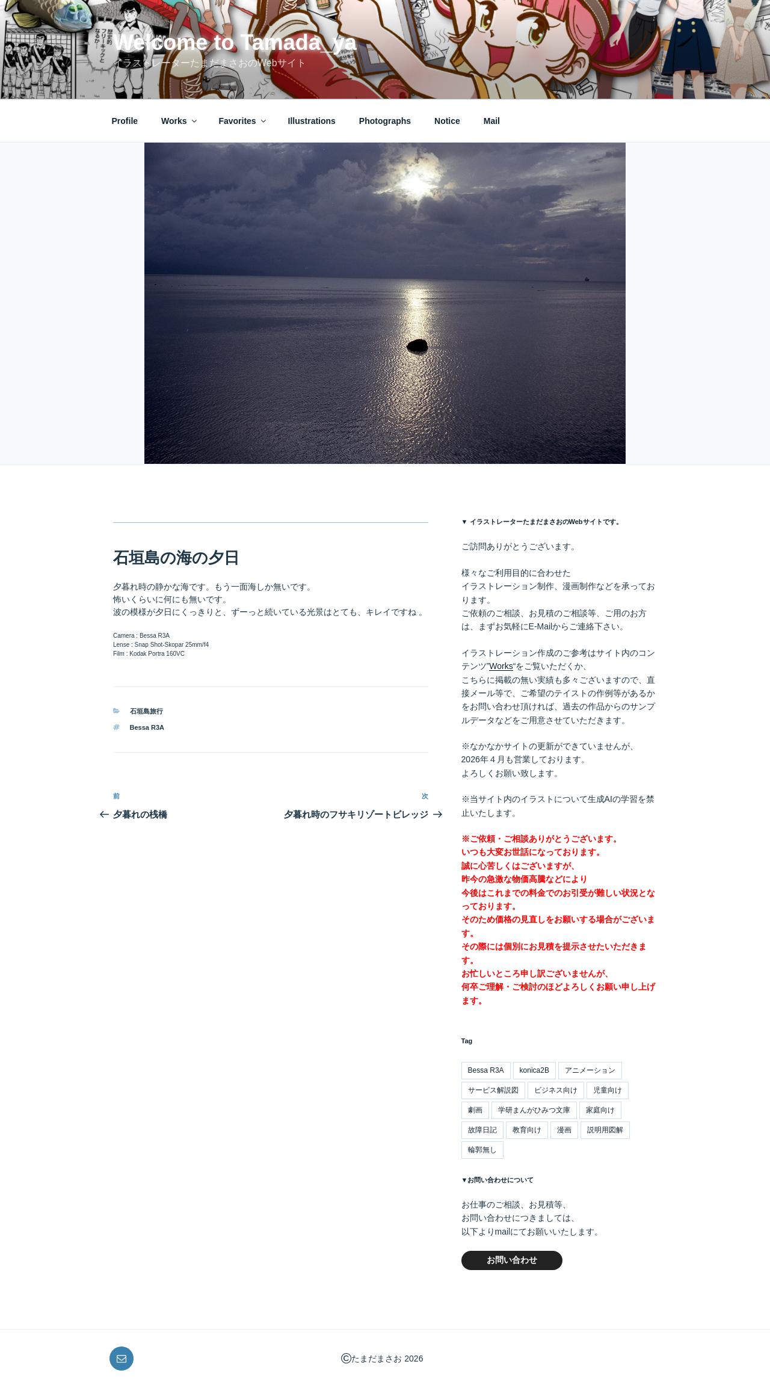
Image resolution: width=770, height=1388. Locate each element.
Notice (447, 121)
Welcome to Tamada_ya (235, 42)
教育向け (527, 1130)
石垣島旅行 (146, 711)
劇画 (475, 1110)
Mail (492, 121)
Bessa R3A (147, 727)
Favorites (242, 121)
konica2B (534, 1070)
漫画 (564, 1130)
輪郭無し (482, 1150)
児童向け (607, 1090)
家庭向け (600, 1110)
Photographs (385, 121)
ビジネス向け (556, 1090)
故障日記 (482, 1130)
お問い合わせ (512, 1260)
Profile (125, 121)
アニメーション (590, 1070)
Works (180, 121)
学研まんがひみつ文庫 (534, 1110)
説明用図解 (605, 1130)
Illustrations (312, 121)
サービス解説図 (493, 1090)
